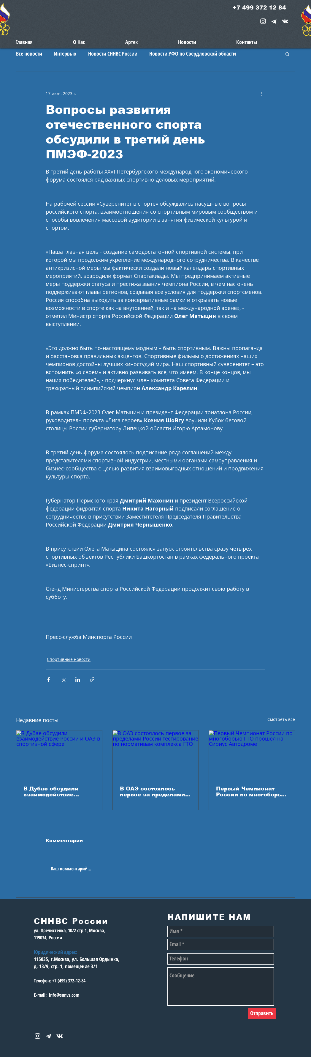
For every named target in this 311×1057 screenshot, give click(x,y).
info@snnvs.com (64, 995)
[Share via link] (92, 679)
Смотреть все (281, 719)
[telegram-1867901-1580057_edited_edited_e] (274, 21)
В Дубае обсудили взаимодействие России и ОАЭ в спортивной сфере (51, 792)
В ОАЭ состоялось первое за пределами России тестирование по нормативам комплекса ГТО (152, 792)
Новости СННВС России (112, 53)
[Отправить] (262, 1013)
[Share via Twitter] (63, 679)
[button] (287, 53)
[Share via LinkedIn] (77, 679)
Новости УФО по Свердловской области (192, 53)
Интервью (65, 53)
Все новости (29, 53)
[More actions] (261, 93)
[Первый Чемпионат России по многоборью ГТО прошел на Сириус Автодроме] (252, 754)
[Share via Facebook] (48, 679)
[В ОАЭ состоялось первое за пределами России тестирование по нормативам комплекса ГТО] (156, 754)
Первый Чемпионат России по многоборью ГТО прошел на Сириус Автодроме (251, 792)
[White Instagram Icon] (263, 21)
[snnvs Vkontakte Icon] (285, 21)
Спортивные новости (69, 659)
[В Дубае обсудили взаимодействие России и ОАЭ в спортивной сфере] (59, 754)
